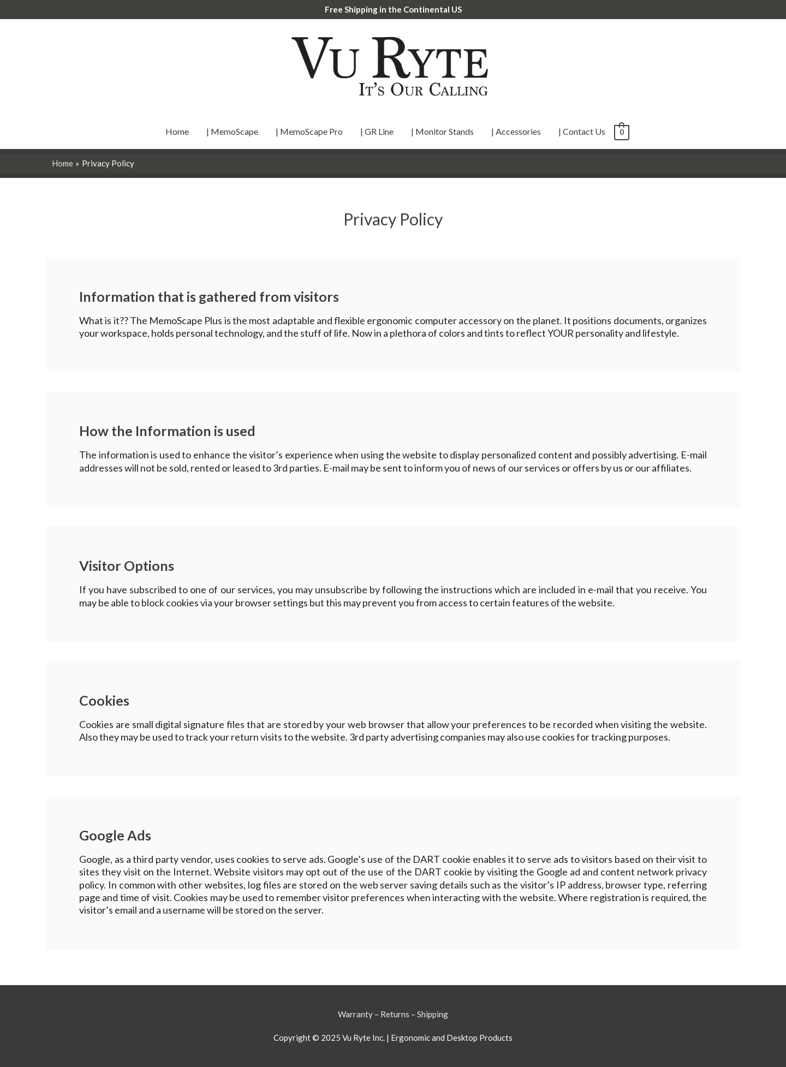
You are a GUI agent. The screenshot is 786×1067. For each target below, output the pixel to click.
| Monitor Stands (442, 131)
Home (177, 131)
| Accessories (516, 131)
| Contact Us (581, 131)
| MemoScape (232, 131)
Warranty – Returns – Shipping (393, 1014)
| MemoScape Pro (309, 131)
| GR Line (377, 131)
